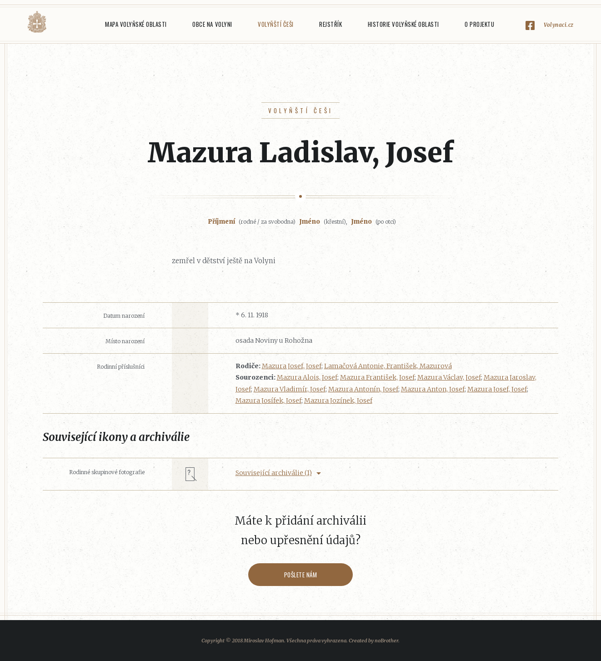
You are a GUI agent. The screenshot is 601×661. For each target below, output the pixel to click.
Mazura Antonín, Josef (363, 389)
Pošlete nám (300, 574)
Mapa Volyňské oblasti (136, 24)
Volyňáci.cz (36, 22)
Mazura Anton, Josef (433, 389)
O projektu (479, 24)
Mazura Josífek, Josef (268, 400)
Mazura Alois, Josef (307, 377)
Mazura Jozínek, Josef (338, 400)
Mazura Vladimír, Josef (290, 389)
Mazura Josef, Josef (291, 366)
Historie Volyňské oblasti (403, 24)
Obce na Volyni (212, 24)
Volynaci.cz (559, 24)
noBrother (386, 640)
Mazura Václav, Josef (449, 377)
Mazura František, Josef (377, 377)
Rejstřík (330, 24)
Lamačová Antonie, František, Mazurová (388, 366)
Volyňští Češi (276, 24)
